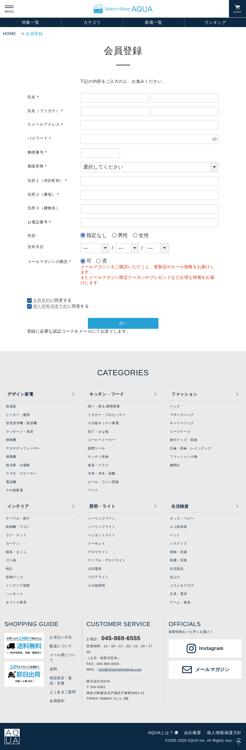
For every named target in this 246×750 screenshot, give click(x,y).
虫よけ (175, 577)
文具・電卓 (178, 593)
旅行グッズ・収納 (184, 440)
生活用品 (177, 568)
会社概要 (192, 732)
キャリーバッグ (182, 423)
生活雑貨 (180, 506)
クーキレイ (96, 543)
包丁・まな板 (98, 431)
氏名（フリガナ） (46, 111)
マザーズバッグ (182, 415)
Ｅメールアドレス (46, 124)
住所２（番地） (44, 195)
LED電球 (95, 568)
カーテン (13, 543)
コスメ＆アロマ (182, 585)
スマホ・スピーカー (21, 473)
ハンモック (14, 593)
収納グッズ (14, 577)
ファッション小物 (184, 456)
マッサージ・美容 (20, 431)
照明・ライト (102, 506)
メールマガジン (212, 669)
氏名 (34, 97)
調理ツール (96, 448)
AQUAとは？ (161, 732)
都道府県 (38, 166)
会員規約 (41, 300)
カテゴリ (92, 22)
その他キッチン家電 (103, 423)
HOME (9, 33)
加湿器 (11, 406)
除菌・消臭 (178, 560)
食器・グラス (98, 465)
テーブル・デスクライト (107, 560)
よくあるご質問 (63, 692)
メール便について (63, 657)
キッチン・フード (106, 394)
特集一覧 (30, 22)
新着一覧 (153, 22)
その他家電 (14, 490)
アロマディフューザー (23, 448)
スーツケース (180, 431)
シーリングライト (102, 526)
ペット (175, 535)
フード (93, 490)
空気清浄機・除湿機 (21, 423)
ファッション (184, 394)
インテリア (18, 506)
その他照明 (96, 585)
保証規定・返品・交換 (61, 680)
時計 (9, 568)
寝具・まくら (16, 552)
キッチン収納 (98, 456)
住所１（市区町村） (48, 181)
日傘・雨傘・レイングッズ (190, 448)
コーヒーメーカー (102, 440)
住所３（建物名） (44, 208)
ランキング (215, 22)
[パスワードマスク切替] (214, 139)
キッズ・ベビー (182, 518)
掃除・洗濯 (178, 552)
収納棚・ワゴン (18, 526)
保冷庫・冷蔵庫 (18, 465)
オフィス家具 (16, 602)
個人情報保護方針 (50, 306)
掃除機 (11, 440)
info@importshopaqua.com (120, 669)
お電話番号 (40, 222)
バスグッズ (178, 543)
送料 (53, 669)
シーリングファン (102, 518)
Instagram (211, 648)
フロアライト (98, 577)
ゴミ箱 (11, 560)
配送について (61, 646)
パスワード (40, 138)
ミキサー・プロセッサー (107, 415)
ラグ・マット (16, 535)
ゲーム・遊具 (180, 602)
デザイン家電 (20, 394)
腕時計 (175, 465)
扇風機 (11, 456)
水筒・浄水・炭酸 (102, 473)
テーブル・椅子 (18, 518)
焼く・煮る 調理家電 (104, 406)
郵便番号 (38, 152)
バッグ (175, 406)
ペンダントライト (102, 535)
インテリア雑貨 (18, 585)
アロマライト (98, 552)
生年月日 (36, 247)
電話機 (11, 482)
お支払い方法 (61, 637)
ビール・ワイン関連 (103, 482)
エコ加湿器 (178, 526)
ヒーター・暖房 (18, 415)
